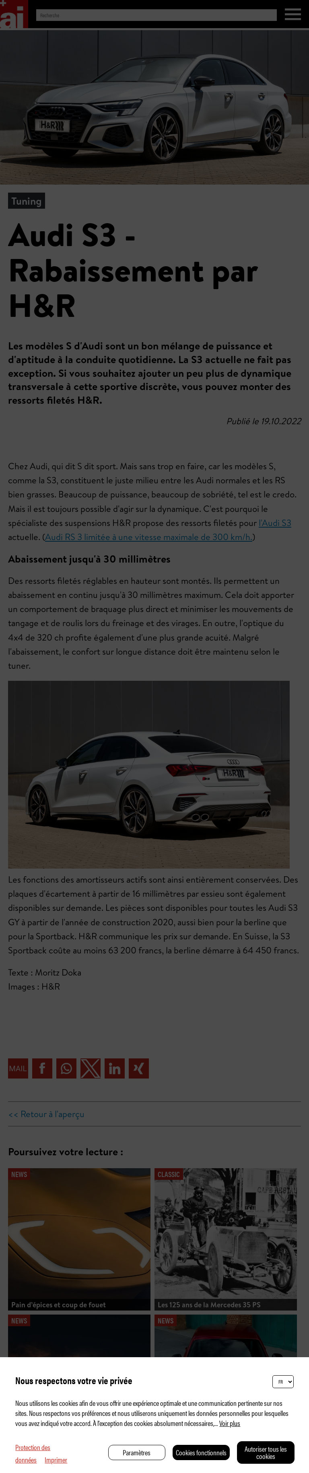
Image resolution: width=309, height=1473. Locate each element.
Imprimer (56, 1460)
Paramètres (136, 1452)
